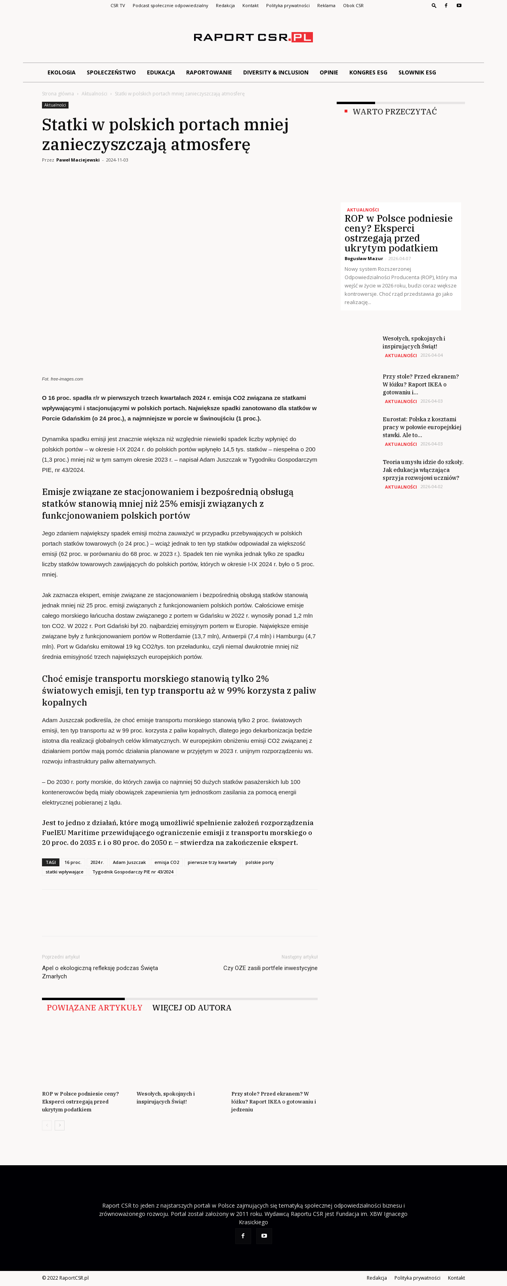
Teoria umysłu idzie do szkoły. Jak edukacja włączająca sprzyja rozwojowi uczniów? (423, 469)
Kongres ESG (368, 72)
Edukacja (161, 72)
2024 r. (97, 862)
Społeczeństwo (111, 72)
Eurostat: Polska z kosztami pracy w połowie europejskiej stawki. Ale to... (422, 427)
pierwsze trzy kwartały (212, 862)
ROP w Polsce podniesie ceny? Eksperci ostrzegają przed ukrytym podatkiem (80, 1101)
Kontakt (250, 5)
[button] (434, 5)
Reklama (326, 5)
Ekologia (62, 72)
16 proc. (73, 862)
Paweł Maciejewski (78, 160)
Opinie (329, 72)
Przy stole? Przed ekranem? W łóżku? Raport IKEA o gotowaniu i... (421, 384)
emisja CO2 (166, 862)
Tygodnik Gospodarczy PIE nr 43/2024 (132, 872)
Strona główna (58, 93)
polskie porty (260, 862)
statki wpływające (65, 872)
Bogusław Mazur (364, 258)
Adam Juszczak (129, 862)
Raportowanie (209, 72)
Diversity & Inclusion (276, 72)
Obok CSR (353, 5)
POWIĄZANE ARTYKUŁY (95, 1008)
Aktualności (94, 93)
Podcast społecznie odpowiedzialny (170, 5)
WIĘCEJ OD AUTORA (192, 1008)
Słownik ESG (417, 72)
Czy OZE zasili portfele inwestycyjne (270, 968)
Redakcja (225, 5)
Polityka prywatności (288, 5)
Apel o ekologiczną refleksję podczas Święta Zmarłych (100, 972)
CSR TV (118, 5)
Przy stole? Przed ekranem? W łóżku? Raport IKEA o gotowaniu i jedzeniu (273, 1101)
